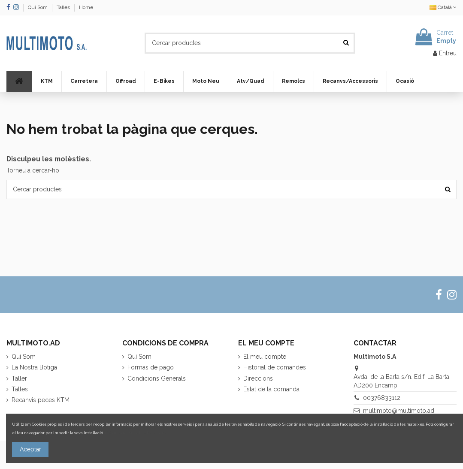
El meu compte (264, 356)
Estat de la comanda (271, 389)
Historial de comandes (274, 367)
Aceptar (30, 449)
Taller (19, 378)
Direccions (258, 378)
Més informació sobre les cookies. (136, 432)
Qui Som (38, 7)
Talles (64, 7)
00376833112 (381, 397)
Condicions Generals (156, 378)
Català (443, 7)
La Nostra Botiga (34, 367)
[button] (46, 81)
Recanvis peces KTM (41, 399)
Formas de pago (150, 367)
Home (86, 7)
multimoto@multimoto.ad (398, 410)
